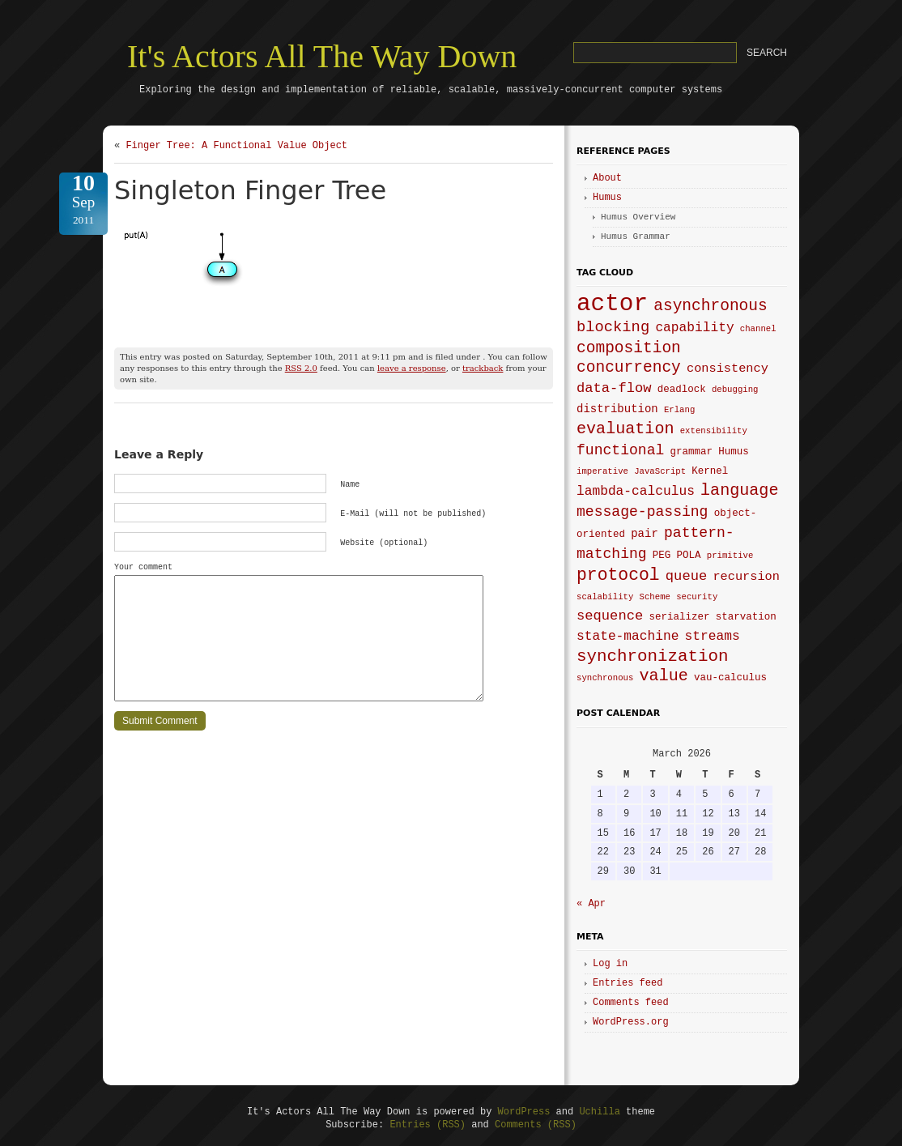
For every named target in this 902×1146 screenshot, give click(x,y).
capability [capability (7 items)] (694, 328)
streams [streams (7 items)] (712, 636)
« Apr (591, 904)
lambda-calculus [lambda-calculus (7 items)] (636, 491)
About (607, 178)
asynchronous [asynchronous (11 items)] (710, 306)
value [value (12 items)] (664, 676)
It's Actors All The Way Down (322, 56)
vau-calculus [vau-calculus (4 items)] (730, 678)
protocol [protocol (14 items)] (618, 575)
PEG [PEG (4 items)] (662, 555)
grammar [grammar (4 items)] (691, 452)
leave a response (411, 368)
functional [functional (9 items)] (620, 450)
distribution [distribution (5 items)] (617, 409)
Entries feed (627, 983)
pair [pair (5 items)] (644, 533)
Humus (607, 197)
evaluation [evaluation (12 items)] (625, 429)
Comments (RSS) (536, 1125)
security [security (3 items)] (696, 597)
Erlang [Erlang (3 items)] (679, 410)
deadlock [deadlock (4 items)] (681, 389)
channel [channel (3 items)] (758, 329)
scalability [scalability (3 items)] (605, 597)
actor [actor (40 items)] (612, 304)
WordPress (524, 1112)
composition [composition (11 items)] (629, 348)
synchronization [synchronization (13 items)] (652, 656)
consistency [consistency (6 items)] (727, 368)
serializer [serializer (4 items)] (679, 617)
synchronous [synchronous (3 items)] (605, 678)
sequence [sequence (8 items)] (610, 616)
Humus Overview (638, 217)
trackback (482, 368)
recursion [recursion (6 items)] (746, 576)
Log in (610, 963)
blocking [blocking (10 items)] (613, 327)
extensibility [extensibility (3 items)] (713, 431)
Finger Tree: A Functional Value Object (236, 145)
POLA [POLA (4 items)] (689, 555)
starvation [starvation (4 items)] (746, 617)
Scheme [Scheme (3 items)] (655, 597)
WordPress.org (631, 1022)
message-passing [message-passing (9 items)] (642, 512)
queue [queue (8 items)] (686, 576)
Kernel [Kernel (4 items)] (709, 471)
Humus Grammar (635, 236)
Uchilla (599, 1112)
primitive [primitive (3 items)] (730, 555)
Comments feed (631, 1002)
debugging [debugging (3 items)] (735, 389)
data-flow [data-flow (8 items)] (614, 388)
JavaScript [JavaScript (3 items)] (660, 471)
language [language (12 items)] (739, 490)
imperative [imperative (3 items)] (602, 471)
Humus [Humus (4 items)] (733, 452)
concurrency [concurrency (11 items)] (629, 368)
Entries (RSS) (427, 1125)
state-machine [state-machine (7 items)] (628, 636)
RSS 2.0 (301, 368)
